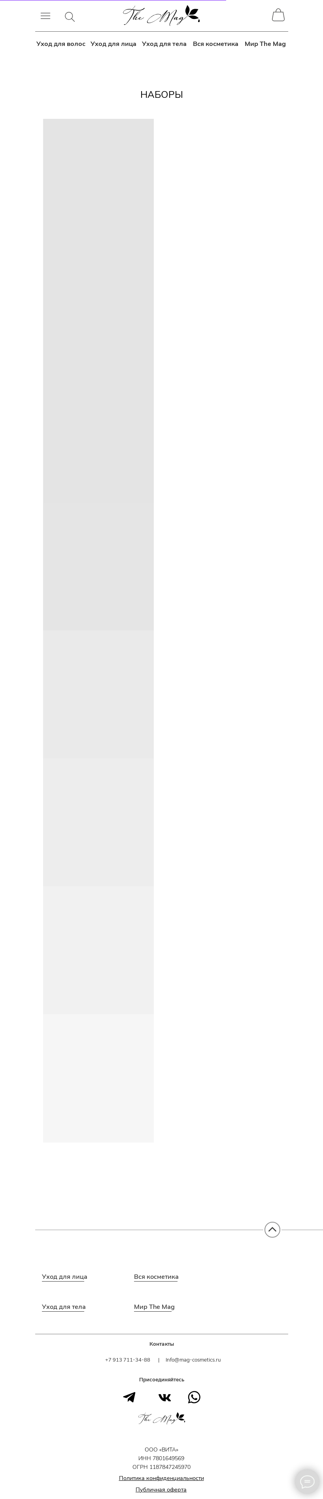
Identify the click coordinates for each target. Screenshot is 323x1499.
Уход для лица (114, 44)
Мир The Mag (265, 44)
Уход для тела (164, 44)
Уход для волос (60, 44)
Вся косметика (216, 44)
